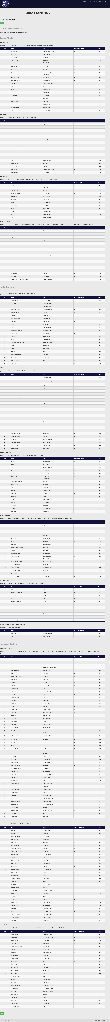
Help (90, 1)
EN (106, 1)
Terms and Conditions (99, 1020)
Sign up (101, 1)
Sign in (95, 1)
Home (85, 1)
